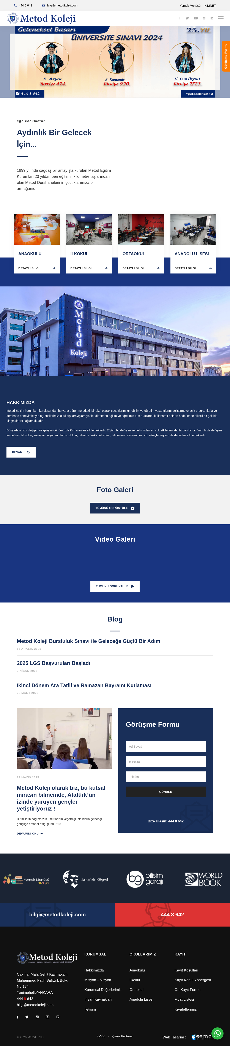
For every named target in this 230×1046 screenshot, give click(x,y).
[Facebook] (180, 18)
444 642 (25, 999)
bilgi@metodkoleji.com (35, 1005)
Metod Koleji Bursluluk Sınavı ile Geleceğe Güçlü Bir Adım (88, 641)
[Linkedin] (211, 18)
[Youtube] (196, 18)
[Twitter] (187, 18)
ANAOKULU (29, 253)
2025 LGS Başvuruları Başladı (53, 663)
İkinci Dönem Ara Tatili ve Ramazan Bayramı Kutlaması (84, 685)
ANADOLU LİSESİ (192, 253)
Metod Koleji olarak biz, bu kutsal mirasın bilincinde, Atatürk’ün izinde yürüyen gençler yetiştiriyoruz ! (61, 798)
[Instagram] (204, 18)
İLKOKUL (79, 253)
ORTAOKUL (134, 253)
